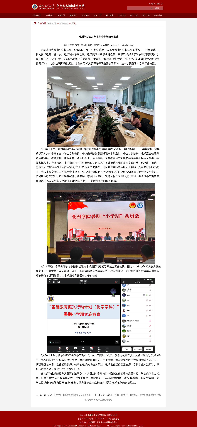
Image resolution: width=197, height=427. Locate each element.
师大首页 (152, 4)
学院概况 (49, 15)
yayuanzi (140, 426)
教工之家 (134, 15)
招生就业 (158, 15)
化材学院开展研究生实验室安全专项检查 (72, 395)
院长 (114, 419)
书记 (109, 419)
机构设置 (61, 15)
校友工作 (146, 15)
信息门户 (159, 4)
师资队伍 (73, 15)
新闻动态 (63, 23)
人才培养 (97, 15)
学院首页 (37, 15)
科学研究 (110, 15)
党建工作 (85, 15)
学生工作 (122, 15)
